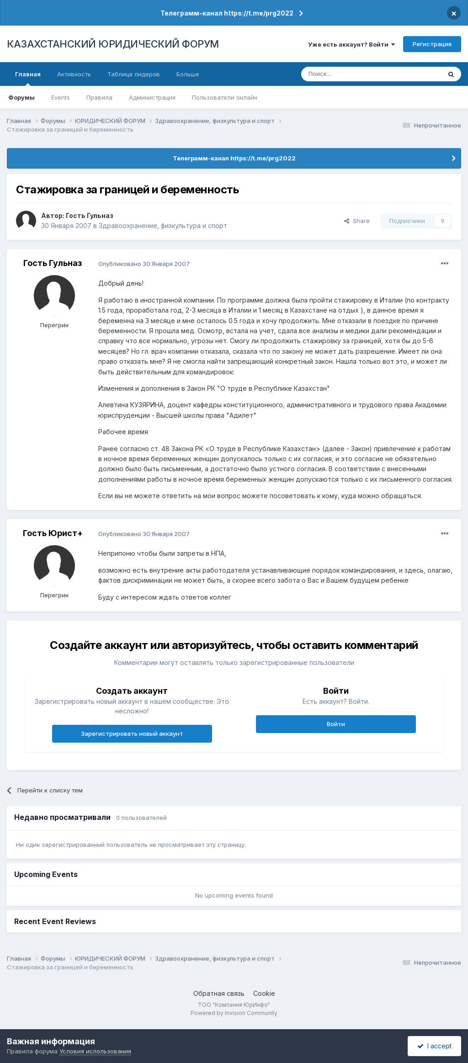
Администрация (152, 97)
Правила (99, 97)
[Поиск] (346, 74)
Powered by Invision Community (234, 1013)
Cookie (264, 993)
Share (357, 220)
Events (60, 97)
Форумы (21, 97)
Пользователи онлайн (224, 97)
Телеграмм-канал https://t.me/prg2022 (226, 13)
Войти (336, 724)
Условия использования (95, 1051)
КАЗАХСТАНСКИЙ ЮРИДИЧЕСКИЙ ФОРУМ (113, 44)
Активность (74, 74)
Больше (187, 74)
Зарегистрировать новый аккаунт (132, 733)
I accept (434, 1046)
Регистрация (432, 44)
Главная (28, 78)
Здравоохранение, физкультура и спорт (163, 225)
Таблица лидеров (133, 74)
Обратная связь (219, 993)
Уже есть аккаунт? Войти (351, 44)
